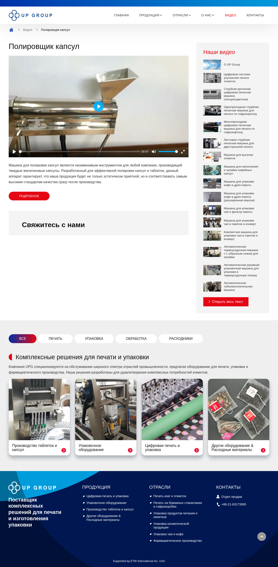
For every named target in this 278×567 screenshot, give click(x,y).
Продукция (96, 487)
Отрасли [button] (180, 15)
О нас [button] (206, 15)
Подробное (29, 196)
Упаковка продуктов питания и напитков (175, 515)
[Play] (14, 151)
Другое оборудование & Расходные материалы (232, 447)
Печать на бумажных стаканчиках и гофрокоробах (177, 504)
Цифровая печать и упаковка (162, 447)
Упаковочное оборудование (91, 447)
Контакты (255, 15)
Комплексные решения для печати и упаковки (82, 357)
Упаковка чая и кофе (168, 534)
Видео (230, 15)
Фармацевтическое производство (177, 540)
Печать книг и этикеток (169, 496)
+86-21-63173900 (233, 504)
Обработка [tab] (136, 339)
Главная (121, 15)
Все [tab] (22, 339)
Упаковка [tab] (94, 339)
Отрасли (159, 487)
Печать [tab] (55, 339)
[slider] (79, 151)
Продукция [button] (149, 15)
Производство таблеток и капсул (34, 447)
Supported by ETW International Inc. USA (139, 561)
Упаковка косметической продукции (171, 525)
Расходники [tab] (181, 339)
